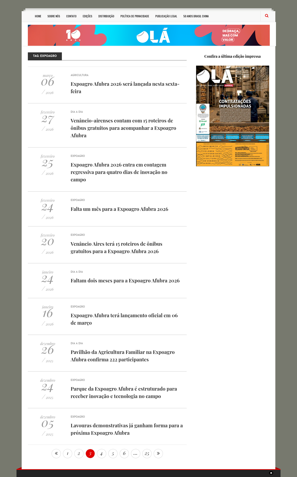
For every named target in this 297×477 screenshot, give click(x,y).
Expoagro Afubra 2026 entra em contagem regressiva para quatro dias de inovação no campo (119, 172)
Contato (71, 16)
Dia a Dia (77, 112)
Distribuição (106, 16)
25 (147, 453)
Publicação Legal (166, 16)
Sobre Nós (53, 16)
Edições (87, 16)
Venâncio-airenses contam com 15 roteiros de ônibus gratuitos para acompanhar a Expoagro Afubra (123, 128)
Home (38, 16)
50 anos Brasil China (196, 16)
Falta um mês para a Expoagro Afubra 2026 (119, 209)
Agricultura (79, 75)
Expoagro (78, 156)
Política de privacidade (134, 16)
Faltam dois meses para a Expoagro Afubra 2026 (125, 280)
